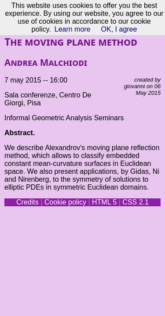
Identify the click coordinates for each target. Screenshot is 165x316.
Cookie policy (65, 202)
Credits (27, 202)
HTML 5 (104, 202)
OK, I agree (119, 29)
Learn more (73, 29)
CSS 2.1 (135, 202)
